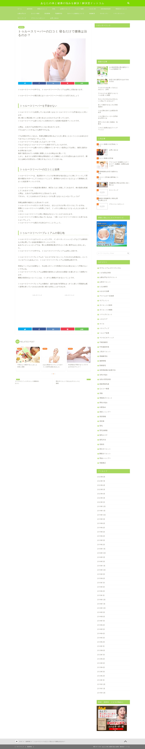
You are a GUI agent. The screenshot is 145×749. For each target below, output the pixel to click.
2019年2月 (101, 544)
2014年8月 (101, 616)
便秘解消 (92, 13)
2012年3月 (101, 672)
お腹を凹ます (22, 13)
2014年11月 (101, 604)
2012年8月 (101, 650)
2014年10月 (101, 608)
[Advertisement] (37, 309)
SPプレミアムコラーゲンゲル (110, 268)
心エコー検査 (35, 13)
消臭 (101, 393)
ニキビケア (103, 319)
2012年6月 (101, 659)
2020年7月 (101, 481)
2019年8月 (101, 523)
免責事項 (29, 746)
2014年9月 (101, 612)
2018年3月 (101, 561)
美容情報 (102, 416)
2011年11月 (101, 688)
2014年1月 (101, 646)
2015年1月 (101, 595)
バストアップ (104, 328)
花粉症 (101, 444)
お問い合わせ (54, 18)
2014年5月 (101, 629)
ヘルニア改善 (79, 9)
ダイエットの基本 (105, 305)
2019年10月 (101, 515)
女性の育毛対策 (105, 379)
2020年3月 (101, 498)
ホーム (20, 9)
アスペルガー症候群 (106, 296)
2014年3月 (101, 638)
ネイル (101, 324)
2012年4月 (101, 667)
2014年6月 (101, 625)
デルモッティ (104, 13)
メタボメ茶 (92, 9)
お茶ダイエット (65, 9)
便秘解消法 (103, 356)
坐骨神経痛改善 (106, 9)
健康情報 (30, 9)
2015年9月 (101, 574)
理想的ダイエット (121, 9)
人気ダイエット (105, 351)
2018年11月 (101, 549)
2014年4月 (101, 633)
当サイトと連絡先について (75, 13)
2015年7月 (101, 583)
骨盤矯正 (102, 463)
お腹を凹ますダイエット (108, 277)
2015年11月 (101, 566)
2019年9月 (101, 519)
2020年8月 (101, 477)
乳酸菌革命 (58, 13)
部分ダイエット (105, 449)
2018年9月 (101, 557)
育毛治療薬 (103, 430)
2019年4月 (101, 536)
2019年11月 (101, 511)
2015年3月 (101, 587)
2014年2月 (101, 642)
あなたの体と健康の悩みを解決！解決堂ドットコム (72, 3)
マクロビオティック (106, 338)
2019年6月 (101, 528)
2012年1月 (101, 680)
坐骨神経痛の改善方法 (107, 370)
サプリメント (104, 300)
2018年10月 (101, 553)
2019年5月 (101, 532)
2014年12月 (101, 600)
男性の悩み (103, 402)
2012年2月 (101, 676)
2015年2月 (101, 591)
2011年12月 (101, 684)
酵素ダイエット (42, 9)
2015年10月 (101, 570)
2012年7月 (101, 655)
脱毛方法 (102, 440)
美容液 (101, 421)
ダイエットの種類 (105, 310)
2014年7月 (101, 621)
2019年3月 (101, 540)
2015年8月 (101, 578)
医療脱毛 (102, 365)
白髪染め (102, 407)
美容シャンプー (105, 412)
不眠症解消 (103, 342)
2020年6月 (101, 485)
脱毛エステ (103, 435)
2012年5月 (101, 663)
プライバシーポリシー (38, 18)
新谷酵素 (47, 13)
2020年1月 (101, 502)
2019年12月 (101, 506)
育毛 (53, 9)
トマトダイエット (119, 13)
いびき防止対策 (105, 273)
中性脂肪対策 (104, 347)
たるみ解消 (103, 287)
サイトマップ (22, 18)
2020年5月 (101, 489)
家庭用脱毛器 (104, 384)
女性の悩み (103, 375)
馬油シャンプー (105, 458)
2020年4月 (101, 494)
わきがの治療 (104, 291)
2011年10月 (101, 693)
